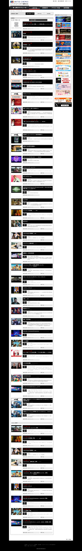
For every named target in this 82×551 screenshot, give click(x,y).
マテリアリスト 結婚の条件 (28, 243)
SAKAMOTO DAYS (27, 375)
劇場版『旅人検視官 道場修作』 (29, 146)
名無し (24, 298)
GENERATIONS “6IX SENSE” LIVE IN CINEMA (32, 82)
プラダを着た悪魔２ (27, 363)
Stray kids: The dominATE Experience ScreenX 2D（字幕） (35, 498)
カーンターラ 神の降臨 (27, 210)
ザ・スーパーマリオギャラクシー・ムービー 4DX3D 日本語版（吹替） (37, 521)
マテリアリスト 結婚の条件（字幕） (30, 461)
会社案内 (25, 544)
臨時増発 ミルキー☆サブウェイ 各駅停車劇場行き (32, 134)
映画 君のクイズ (26, 308)
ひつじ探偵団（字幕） (27, 510)
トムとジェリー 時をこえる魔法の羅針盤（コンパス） (33, 264)
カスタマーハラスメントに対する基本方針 (48, 544)
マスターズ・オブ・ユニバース (29, 167)
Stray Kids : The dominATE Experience (31, 331)
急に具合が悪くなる (27, 59)
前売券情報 (48, 13)
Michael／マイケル (27, 93)
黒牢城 (24, 33)
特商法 (25, 545)
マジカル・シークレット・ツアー (29, 70)
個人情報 (39, 544)
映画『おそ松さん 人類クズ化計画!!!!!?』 (31, 108)
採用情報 (35, 544)
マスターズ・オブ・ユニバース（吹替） (31, 427)
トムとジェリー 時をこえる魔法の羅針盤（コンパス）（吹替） (35, 472)
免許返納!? (25, 44)
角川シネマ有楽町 (33, 545)
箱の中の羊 (25, 221)
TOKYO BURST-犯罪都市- (28, 233)
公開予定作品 (39, 13)
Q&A (28, 545)
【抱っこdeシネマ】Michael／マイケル (30, 121)
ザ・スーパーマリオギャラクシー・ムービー (31, 386)
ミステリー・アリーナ (27, 287)
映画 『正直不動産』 (27, 319)
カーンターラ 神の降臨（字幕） (29, 438)
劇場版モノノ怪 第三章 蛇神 (28, 253)
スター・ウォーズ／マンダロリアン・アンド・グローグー (34, 276)
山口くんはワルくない (27, 176)
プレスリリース (30, 544)
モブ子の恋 (25, 199)
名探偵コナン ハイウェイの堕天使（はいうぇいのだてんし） (35, 411)
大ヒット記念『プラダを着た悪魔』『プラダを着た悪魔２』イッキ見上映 (37, 352)
